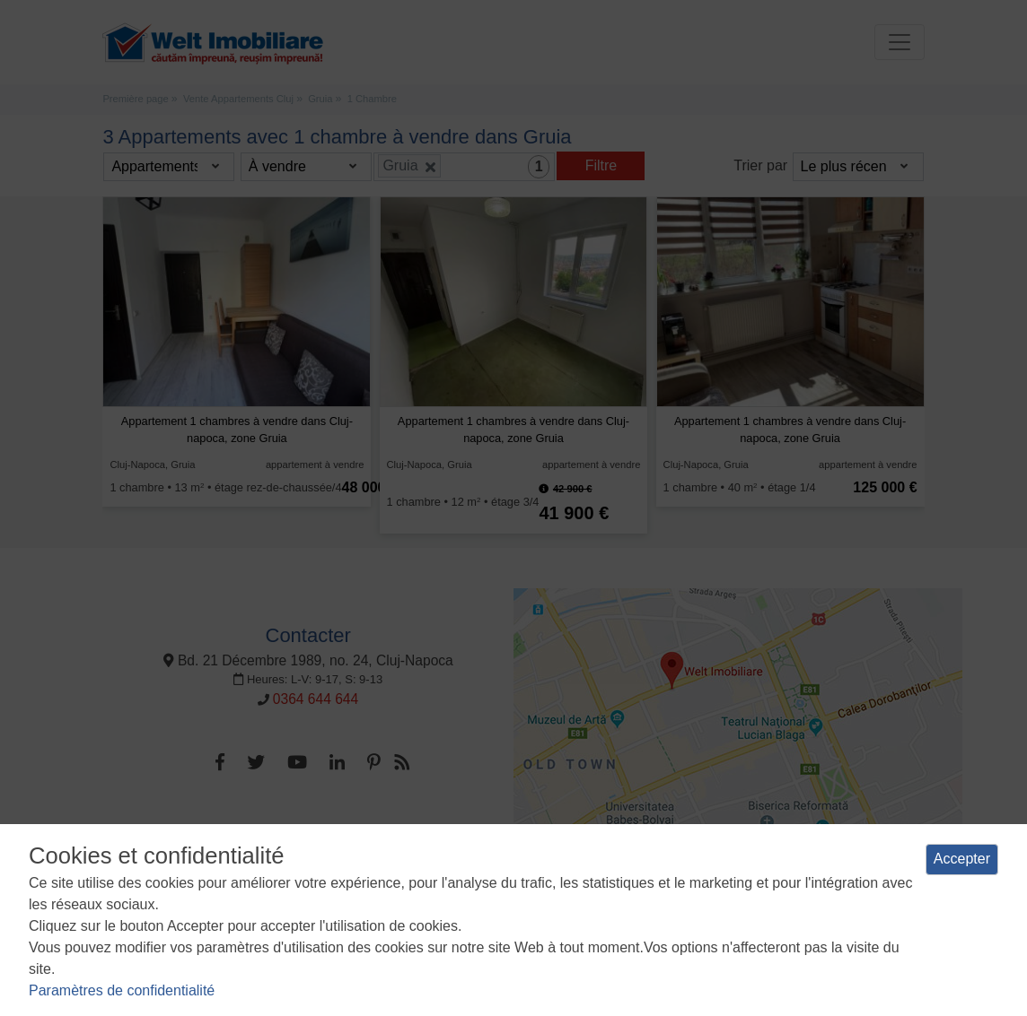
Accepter (962, 858)
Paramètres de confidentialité (122, 990)
